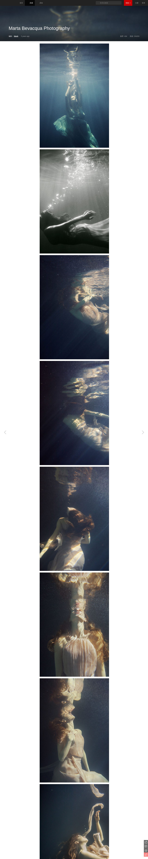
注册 (136, 3)
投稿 (128, 3)
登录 (143, 3)
